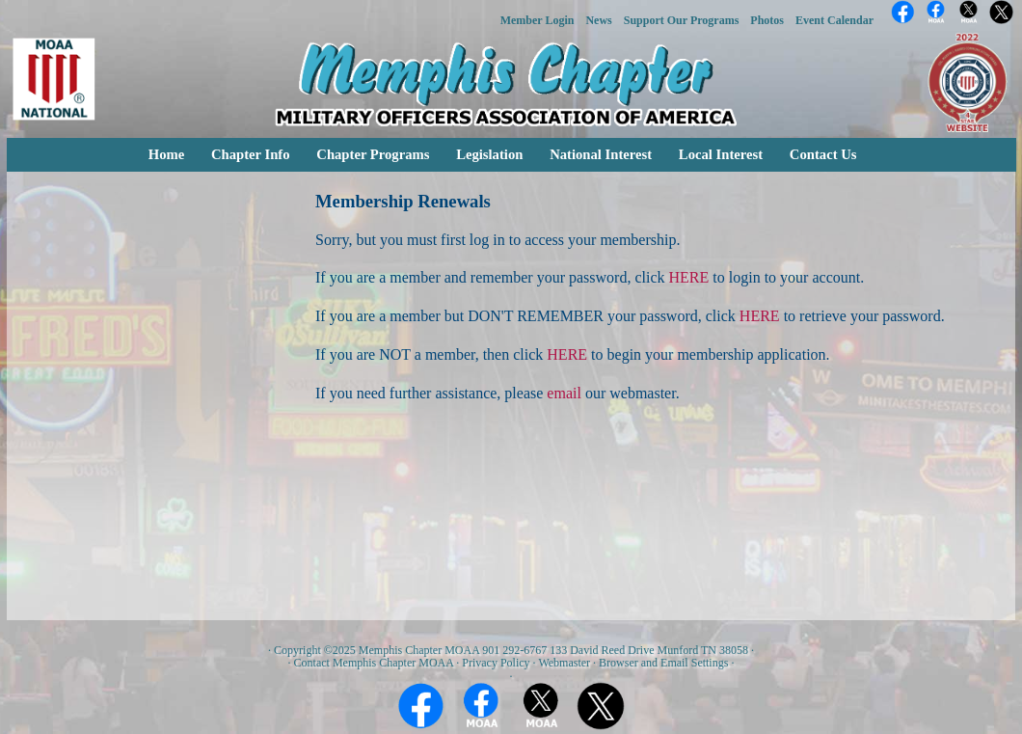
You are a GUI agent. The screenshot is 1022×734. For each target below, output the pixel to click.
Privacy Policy (495, 662)
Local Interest (721, 154)
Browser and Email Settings (663, 662)
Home (166, 154)
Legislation (489, 154)
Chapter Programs (372, 154)
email (564, 393)
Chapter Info (250, 154)
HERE (689, 277)
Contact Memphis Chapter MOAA (374, 662)
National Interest (601, 154)
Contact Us (823, 154)
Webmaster (564, 662)
